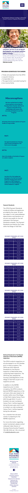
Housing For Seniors (14, 478)
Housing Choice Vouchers (14, 476)
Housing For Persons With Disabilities (14, 482)
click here (18, 419)
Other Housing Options (14, 485)
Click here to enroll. (7, 62)
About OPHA (14, 473)
